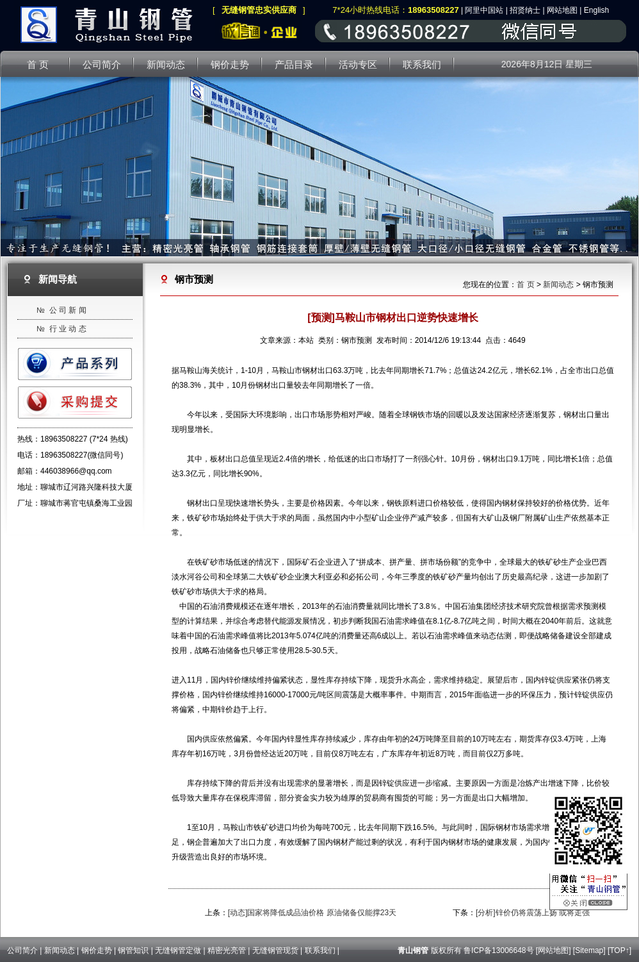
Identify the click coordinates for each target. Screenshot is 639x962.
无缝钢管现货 (275, 950)
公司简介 (22, 950)
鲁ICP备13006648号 (498, 950)
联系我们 (320, 950)
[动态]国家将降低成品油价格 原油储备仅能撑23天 (312, 912)
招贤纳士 (525, 10)
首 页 (525, 284)
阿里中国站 (484, 10)
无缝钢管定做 (178, 950)
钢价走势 (96, 950)
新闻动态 (558, 284)
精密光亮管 (226, 950)
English (596, 10)
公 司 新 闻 (67, 310)
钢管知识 (133, 950)
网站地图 (562, 10)
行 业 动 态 (67, 328)
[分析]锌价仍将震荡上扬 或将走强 (533, 912)
